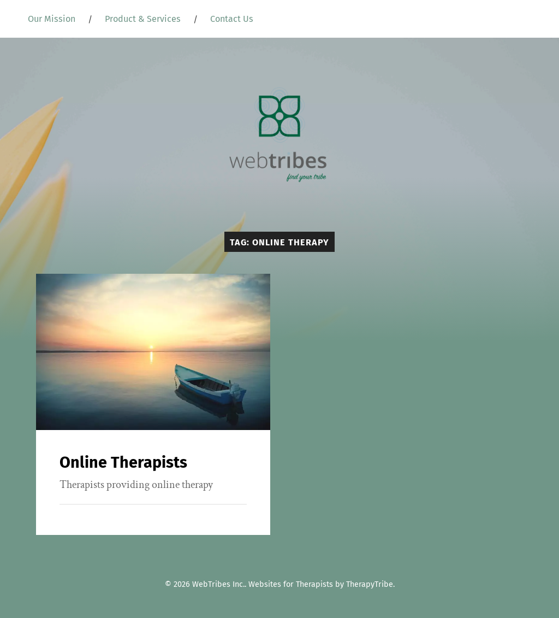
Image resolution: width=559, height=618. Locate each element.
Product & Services (143, 19)
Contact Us (231, 19)
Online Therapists (123, 462)
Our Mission (51, 19)
